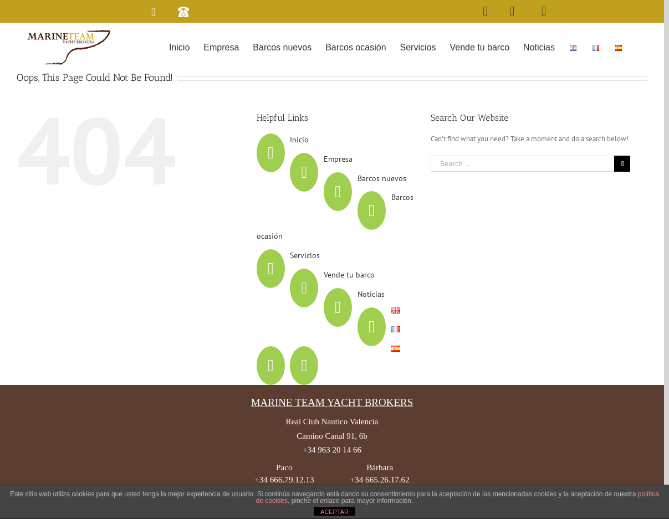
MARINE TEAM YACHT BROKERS (332, 402)
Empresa (338, 159)
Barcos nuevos (382, 178)
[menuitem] (179, 46)
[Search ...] (522, 164)
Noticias (371, 294)
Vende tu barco (349, 275)
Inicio (299, 140)
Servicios (305, 255)
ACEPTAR (334, 511)
